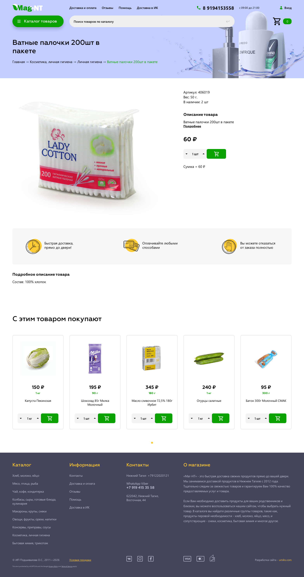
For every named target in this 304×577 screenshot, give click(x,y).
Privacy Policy (53, 566)
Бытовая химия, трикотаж (30, 543)
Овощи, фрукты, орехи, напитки (34, 519)
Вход (288, 7)
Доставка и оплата (82, 8)
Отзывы (107, 8)
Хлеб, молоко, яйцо (25, 475)
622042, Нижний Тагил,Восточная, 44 (142, 498)
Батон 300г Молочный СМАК (266, 401)
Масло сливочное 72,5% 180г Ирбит (152, 402)
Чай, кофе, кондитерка (28, 491)
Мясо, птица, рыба (25, 483)
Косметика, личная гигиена (51, 61)
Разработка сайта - (273, 560)
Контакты (76, 475)
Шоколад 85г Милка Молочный (95, 402)
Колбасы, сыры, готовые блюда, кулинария (34, 501)
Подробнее (192, 126)
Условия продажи (80, 560)
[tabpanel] (38, 382)
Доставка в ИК (147, 8)
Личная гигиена (89, 61)
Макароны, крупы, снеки (29, 511)
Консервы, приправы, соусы (31, 527)
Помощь (125, 8)
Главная (18, 61)
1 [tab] (152, 443)
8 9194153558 (219, 8)
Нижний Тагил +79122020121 (147, 475)
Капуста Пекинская (38, 401)
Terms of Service (67, 566)
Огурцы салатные (209, 401)
